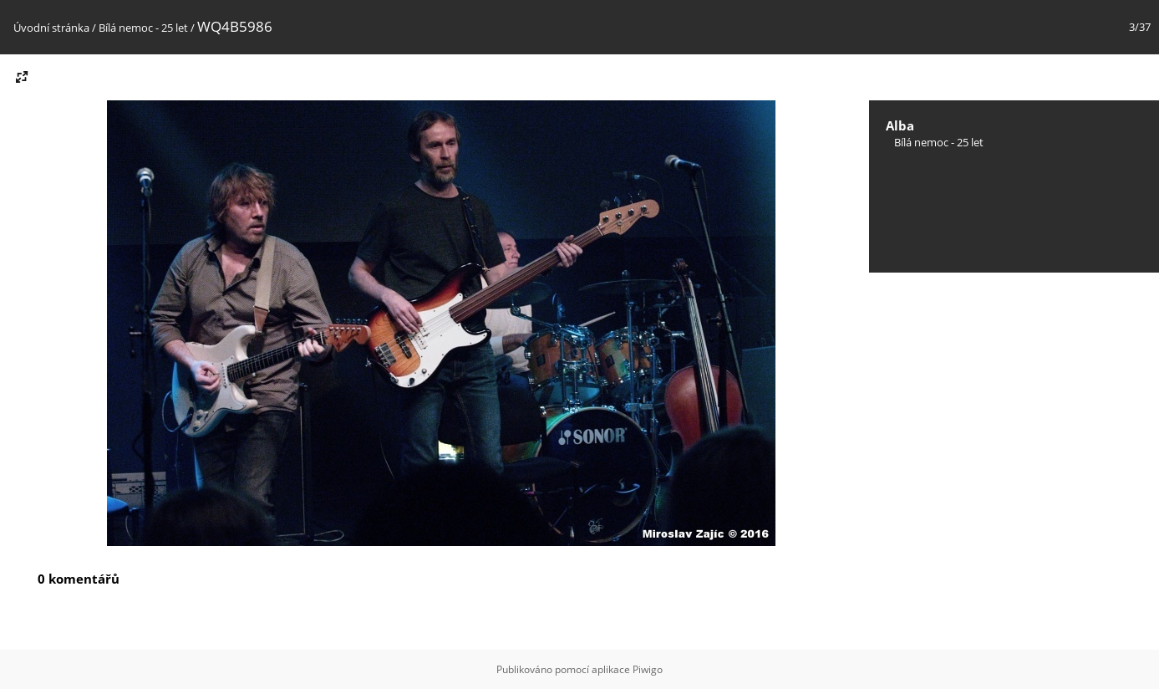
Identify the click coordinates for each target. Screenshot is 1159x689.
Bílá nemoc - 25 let (143, 27)
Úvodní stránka (51, 27)
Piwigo (648, 669)
